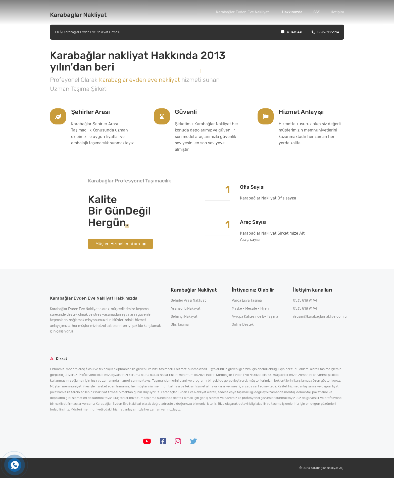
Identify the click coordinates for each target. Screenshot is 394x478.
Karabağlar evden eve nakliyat (140, 79)
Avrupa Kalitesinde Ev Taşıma (255, 316)
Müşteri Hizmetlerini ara (120, 243)
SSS (316, 12)
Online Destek (243, 324)
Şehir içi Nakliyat (184, 316)
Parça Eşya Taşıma (247, 300)
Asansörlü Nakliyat (185, 308)
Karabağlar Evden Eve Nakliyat (242, 12)
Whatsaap (292, 32)
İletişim (337, 12)
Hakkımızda (292, 12)
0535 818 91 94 (325, 32)
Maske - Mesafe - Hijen (250, 308)
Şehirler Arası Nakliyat (188, 300)
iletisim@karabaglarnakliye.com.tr (320, 316)
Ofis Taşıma (180, 324)
